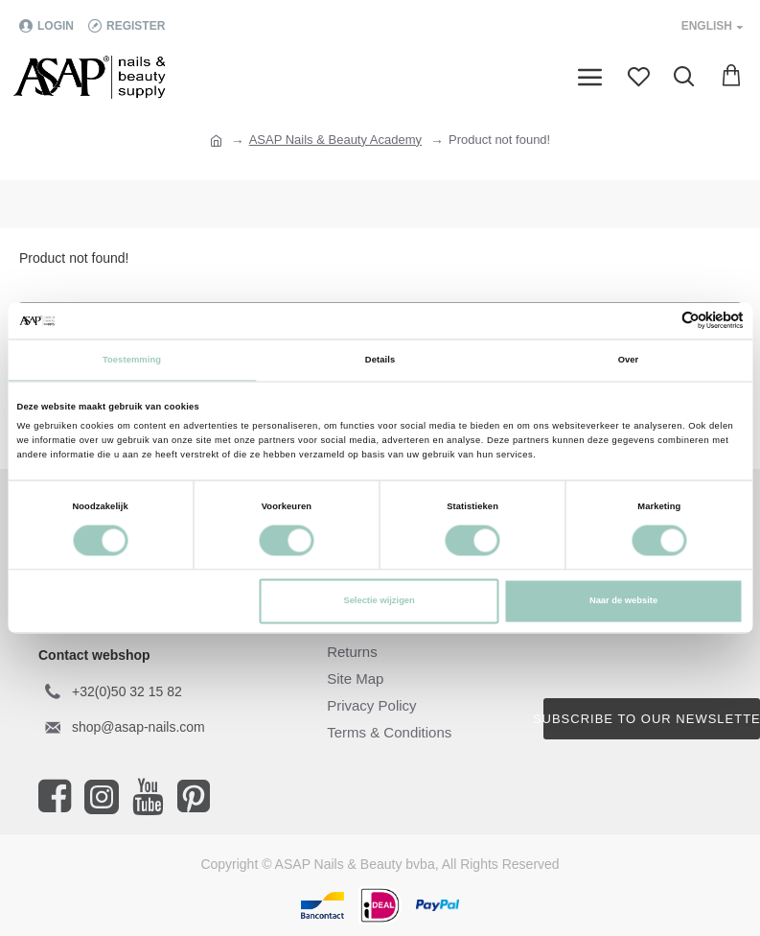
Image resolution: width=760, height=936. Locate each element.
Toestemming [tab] (132, 359)
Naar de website (623, 601)
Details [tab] (380, 359)
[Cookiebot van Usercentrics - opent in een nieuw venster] (660, 321)
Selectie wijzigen (378, 601)
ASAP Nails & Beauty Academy (335, 139)
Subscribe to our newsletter (651, 719)
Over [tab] (628, 359)
